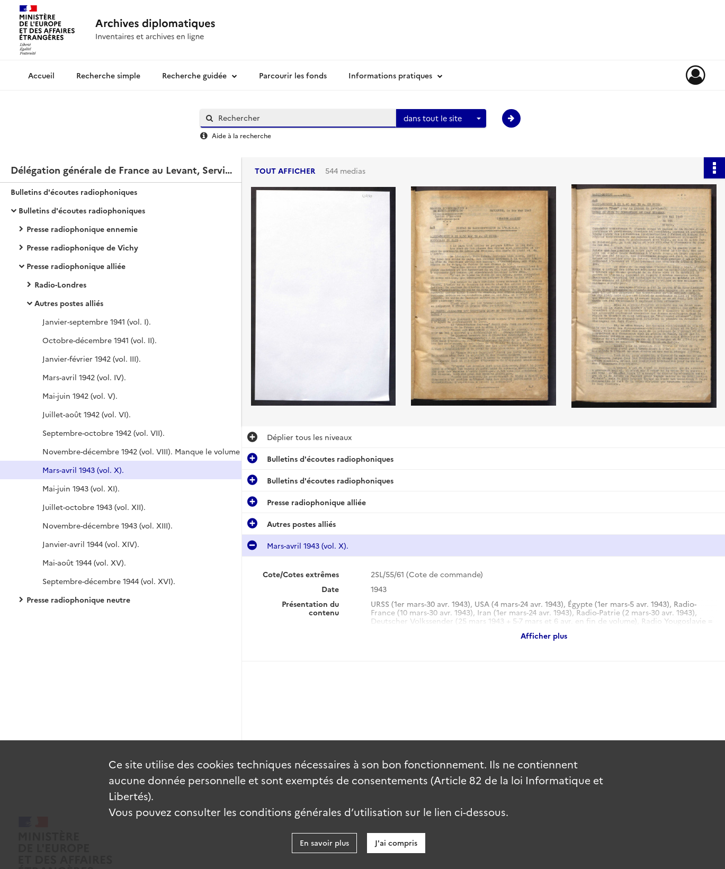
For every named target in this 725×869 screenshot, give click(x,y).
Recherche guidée (194, 75)
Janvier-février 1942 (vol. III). (91, 358)
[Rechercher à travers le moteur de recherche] (303, 117)
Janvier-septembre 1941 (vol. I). (96, 321)
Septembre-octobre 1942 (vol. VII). (103, 432)
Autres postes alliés (68, 303)
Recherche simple (108, 75)
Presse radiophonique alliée (76, 266)
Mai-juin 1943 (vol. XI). (81, 488)
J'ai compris (396, 842)
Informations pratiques (390, 75)
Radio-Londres (60, 284)
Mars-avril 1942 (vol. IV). (84, 377)
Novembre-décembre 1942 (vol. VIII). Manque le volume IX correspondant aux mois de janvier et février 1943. (148, 451)
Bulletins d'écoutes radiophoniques (74, 191)
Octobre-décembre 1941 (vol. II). (99, 340)
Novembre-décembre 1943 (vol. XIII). (107, 525)
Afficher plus (544, 635)
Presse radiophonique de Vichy (82, 247)
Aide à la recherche (241, 135)
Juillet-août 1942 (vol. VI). (86, 414)
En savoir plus (324, 842)
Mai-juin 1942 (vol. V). (80, 395)
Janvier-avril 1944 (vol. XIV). (90, 544)
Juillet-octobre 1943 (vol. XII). (94, 506)
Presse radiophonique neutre (78, 599)
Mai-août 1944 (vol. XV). (84, 562)
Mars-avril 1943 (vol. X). (83, 469)
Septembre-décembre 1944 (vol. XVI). (108, 581)
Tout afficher (285, 171)
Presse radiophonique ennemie (82, 228)
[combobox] (441, 118)
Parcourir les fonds (293, 75)
